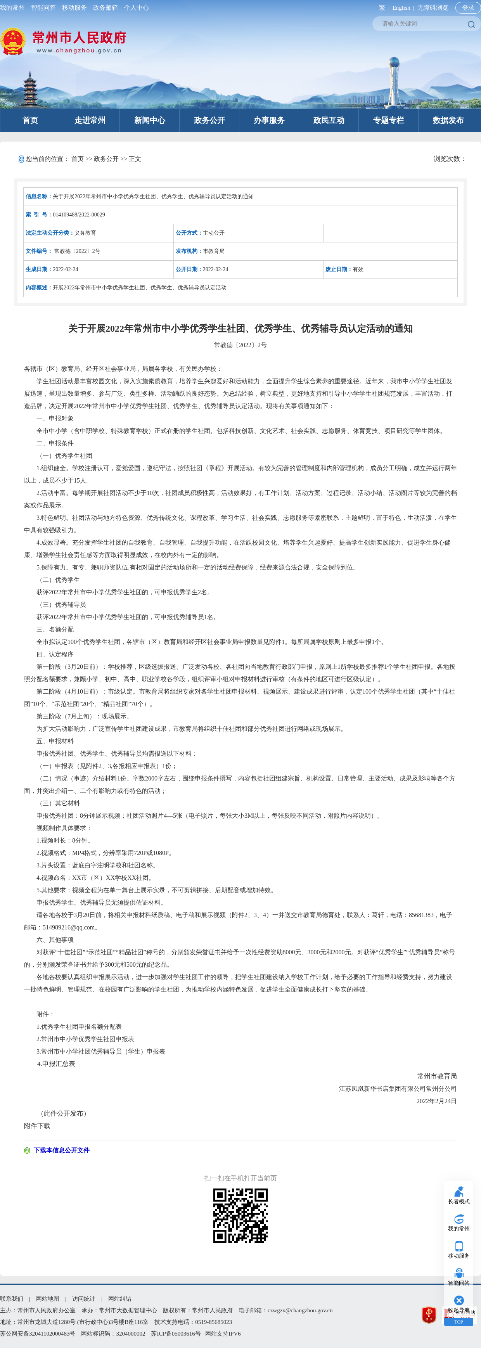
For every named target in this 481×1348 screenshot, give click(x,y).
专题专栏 (388, 120)
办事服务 (269, 120)
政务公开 (209, 120)
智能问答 (43, 7)
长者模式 (459, 1201)
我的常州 (14, 7)
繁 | (382, 7)
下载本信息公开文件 (62, 1150)
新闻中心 (149, 120)
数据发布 (448, 120)
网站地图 (47, 1299)
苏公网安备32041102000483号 (37, 1334)
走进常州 (90, 120)
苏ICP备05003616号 (176, 1334)
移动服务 (74, 7)
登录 (468, 7)
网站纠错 (119, 1299)
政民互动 (328, 120)
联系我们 (11, 1299)
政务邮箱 (105, 7)
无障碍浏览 (433, 7)
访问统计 (83, 1299)
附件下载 (37, 1126)
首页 (30, 120)
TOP (458, 1322)
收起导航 (459, 1310)
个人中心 (135, 7)
